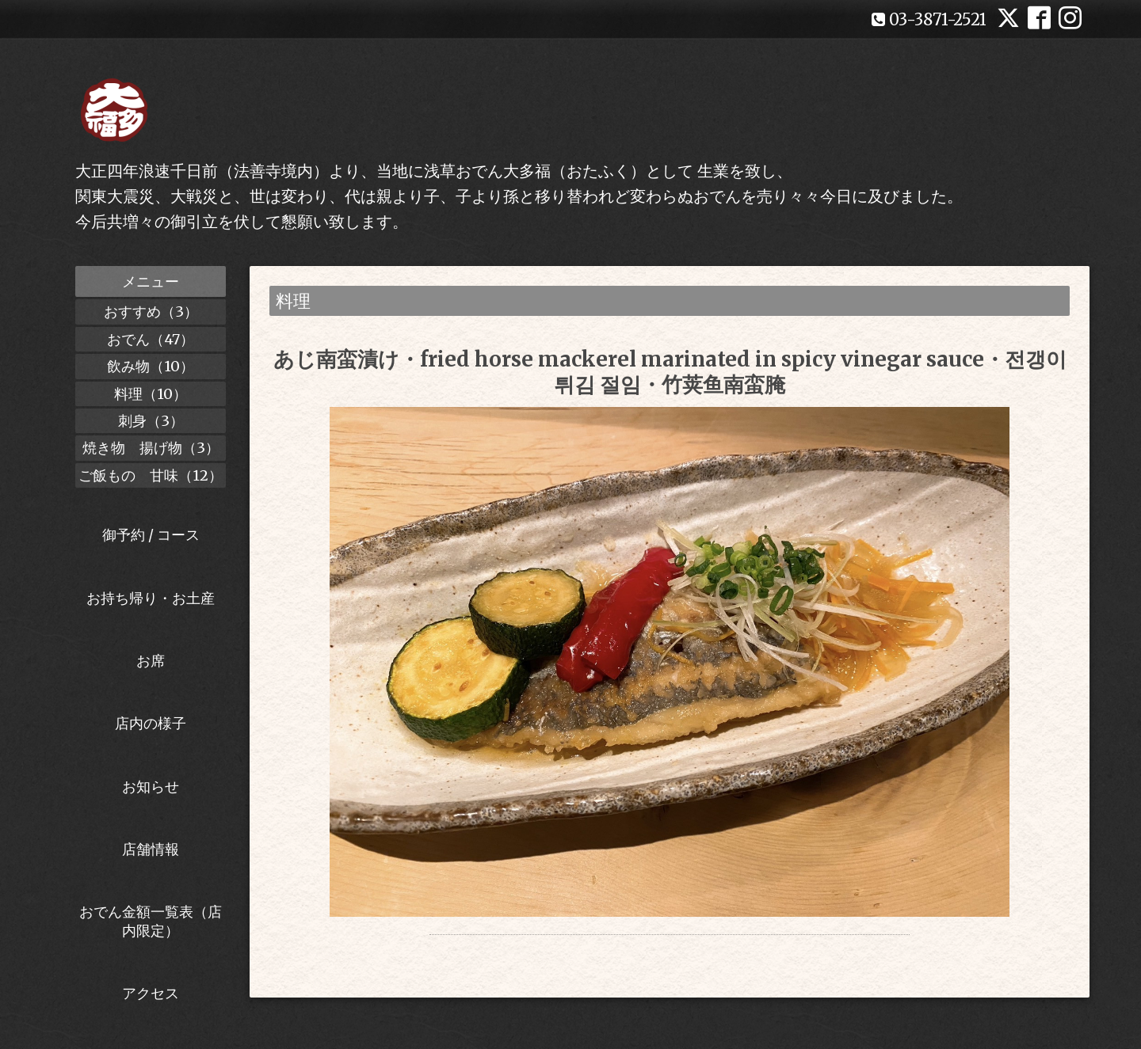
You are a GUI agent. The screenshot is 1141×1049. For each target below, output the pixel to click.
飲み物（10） (150, 366)
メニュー (150, 281)
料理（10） (150, 394)
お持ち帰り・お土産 (150, 598)
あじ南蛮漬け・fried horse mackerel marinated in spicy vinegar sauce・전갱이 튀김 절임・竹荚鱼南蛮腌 (670, 371)
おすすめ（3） (151, 311)
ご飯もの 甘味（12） (150, 475)
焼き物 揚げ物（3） (150, 448)
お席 (150, 661)
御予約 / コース (151, 535)
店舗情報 (150, 849)
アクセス (150, 993)
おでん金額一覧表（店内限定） (150, 921)
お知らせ (150, 786)
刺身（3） (151, 421)
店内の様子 (150, 723)
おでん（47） (150, 339)
